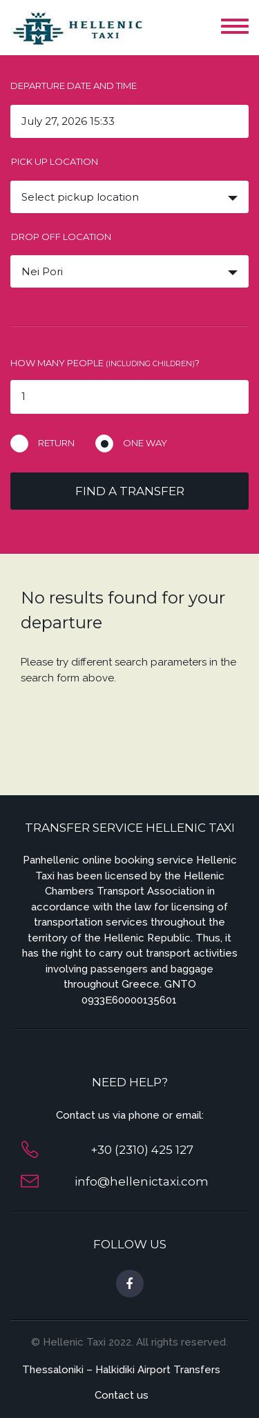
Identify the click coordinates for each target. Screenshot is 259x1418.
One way (145, 442)
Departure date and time (73, 85)
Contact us (121, 1395)
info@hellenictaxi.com (142, 1181)
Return (56, 442)
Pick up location (54, 161)
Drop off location (61, 236)
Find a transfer (129, 491)
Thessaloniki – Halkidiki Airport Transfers (121, 1370)
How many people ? (105, 362)
